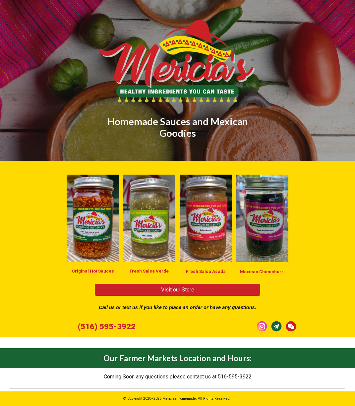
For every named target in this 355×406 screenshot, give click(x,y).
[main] (177, 123)
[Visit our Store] (177, 289)
